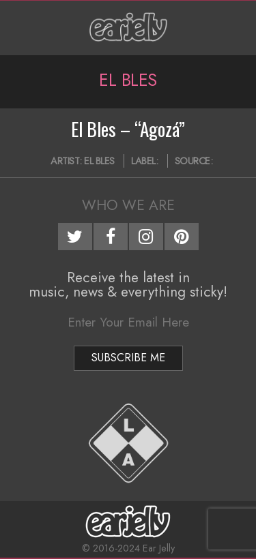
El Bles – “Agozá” (128, 128)
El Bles (99, 161)
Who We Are (128, 205)
